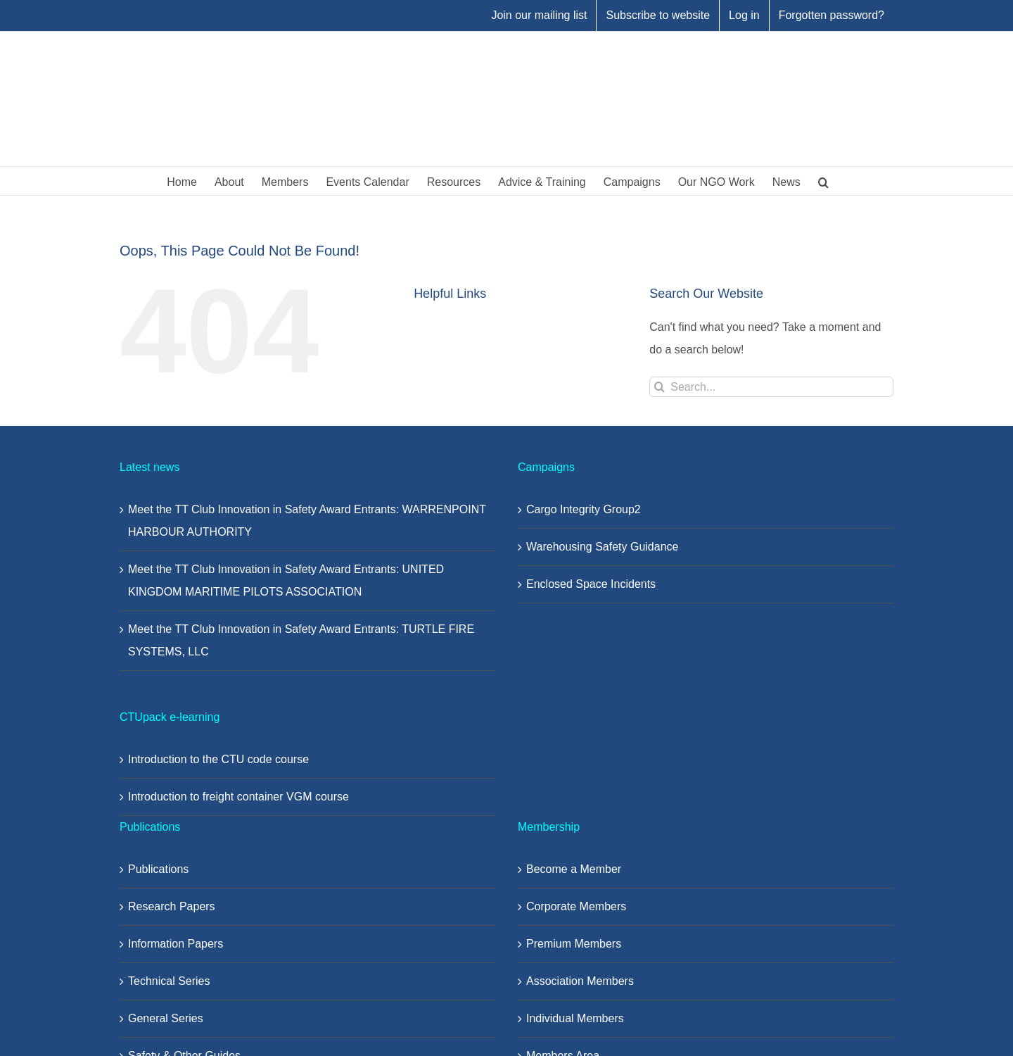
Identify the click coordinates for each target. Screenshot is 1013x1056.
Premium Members (573, 944)
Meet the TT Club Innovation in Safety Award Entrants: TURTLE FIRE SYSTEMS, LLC (301, 640)
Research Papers (171, 906)
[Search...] (771, 387)
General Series (165, 1018)
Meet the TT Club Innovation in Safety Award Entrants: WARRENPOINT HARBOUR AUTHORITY (307, 520)
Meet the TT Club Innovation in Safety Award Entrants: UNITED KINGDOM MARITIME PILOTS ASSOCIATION (286, 580)
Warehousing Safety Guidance (602, 547)
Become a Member (573, 869)
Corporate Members (576, 906)
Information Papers (175, 944)
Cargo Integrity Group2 (583, 509)
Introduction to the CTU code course (218, 759)
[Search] (659, 387)
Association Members (580, 981)
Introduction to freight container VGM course (238, 797)
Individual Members (575, 1018)
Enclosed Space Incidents (591, 584)
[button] (823, 181)
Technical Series (169, 981)
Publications (158, 869)
